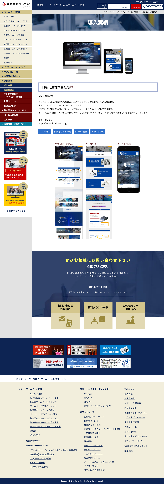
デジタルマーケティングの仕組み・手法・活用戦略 (53, 450)
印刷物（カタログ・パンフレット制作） (102, 429)
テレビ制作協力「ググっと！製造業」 (14, 95)
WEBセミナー (113, 8)
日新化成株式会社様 (56, 87)
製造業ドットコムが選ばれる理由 (16, 53)
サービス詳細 (9, 16)
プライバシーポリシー (134, 441)
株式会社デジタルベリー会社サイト (148, 2)
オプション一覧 (11, 71)
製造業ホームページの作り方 (14, 26)
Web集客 (8, 80)
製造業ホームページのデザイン (15, 44)
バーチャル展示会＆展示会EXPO (99, 461)
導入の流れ (8, 62)
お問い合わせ (136, 7)
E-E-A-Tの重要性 (37, 462)
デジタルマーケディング (14, 67)
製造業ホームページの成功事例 (15, 49)
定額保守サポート (12, 76)
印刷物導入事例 (93, 433)
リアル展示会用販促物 (94, 470)
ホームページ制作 (12, 11)
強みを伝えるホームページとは (15, 21)
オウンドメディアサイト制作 (97, 405)
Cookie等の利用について (136, 445)
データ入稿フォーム (102, 6)
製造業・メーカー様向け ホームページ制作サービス (41, 378)
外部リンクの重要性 (39, 466)
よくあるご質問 (11, 114)
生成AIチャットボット (94, 416)
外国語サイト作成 (92, 424)
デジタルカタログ (92, 449)
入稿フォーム (10, 101)
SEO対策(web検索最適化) (42, 454)
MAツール (88, 397)
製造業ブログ (10, 105)
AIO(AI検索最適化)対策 (40, 458)
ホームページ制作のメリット (14, 30)
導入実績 (8, 85)
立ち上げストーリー (135, 417)
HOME (106, 11)
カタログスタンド (94, 453)
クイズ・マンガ (91, 465)
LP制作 (87, 401)
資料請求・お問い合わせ (15, 123)
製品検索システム (92, 457)
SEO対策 (88, 393)
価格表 (6, 58)
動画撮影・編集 (91, 437)
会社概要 (8, 119)
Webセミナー (130, 388)
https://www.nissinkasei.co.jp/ (52, 123)
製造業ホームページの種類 (14, 35)
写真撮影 (88, 441)
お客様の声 (9, 89)
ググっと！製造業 (132, 403)
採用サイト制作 (91, 420)
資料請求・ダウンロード (135, 436)
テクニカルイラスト (93, 445)
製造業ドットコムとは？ (15, 110)
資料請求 (124, 7)
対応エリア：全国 (17, 211)
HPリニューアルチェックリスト (16, 39)
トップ (19, 388)
